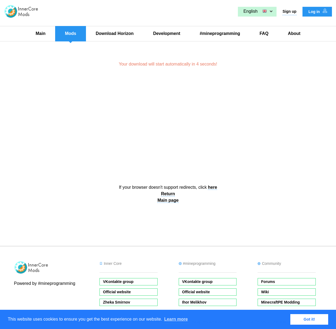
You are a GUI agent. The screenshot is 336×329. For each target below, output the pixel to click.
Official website (117, 292)
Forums (268, 281)
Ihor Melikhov (194, 302)
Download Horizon (115, 33)
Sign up (289, 11)
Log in (317, 11)
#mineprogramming (220, 33)
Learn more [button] (176, 319)
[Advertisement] (168, 128)
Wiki (265, 292)
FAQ (264, 33)
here (212, 187)
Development (166, 33)
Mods (70, 33)
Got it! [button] (309, 319)
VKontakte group (118, 281)
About (294, 33)
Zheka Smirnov (116, 302)
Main (40, 33)
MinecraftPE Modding (280, 302)
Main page (167, 200)
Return (168, 193)
